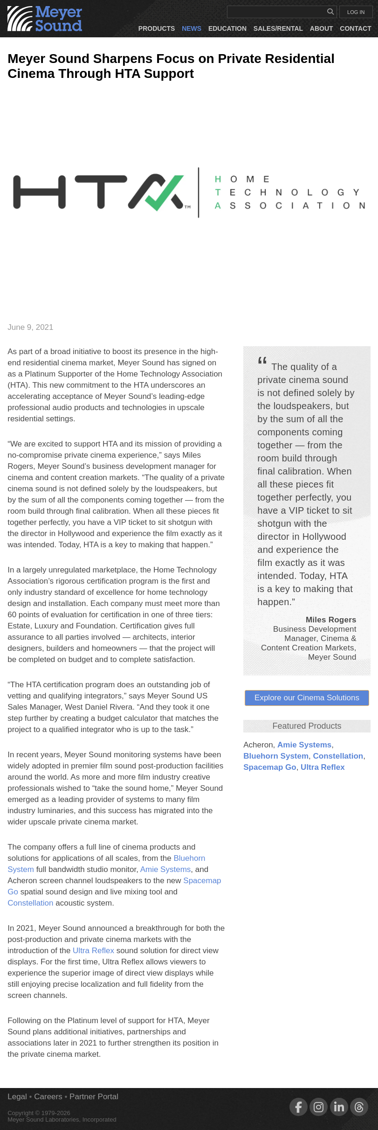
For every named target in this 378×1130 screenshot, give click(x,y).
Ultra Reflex (322, 767)
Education (227, 28)
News (191, 28)
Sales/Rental (278, 28)
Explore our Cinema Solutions (306, 697)
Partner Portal (93, 1096)
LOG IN (355, 12)
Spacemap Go (269, 767)
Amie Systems (304, 744)
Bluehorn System (276, 756)
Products (156, 28)
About (321, 28)
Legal (17, 1096)
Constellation (338, 756)
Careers (48, 1096)
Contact (355, 28)
